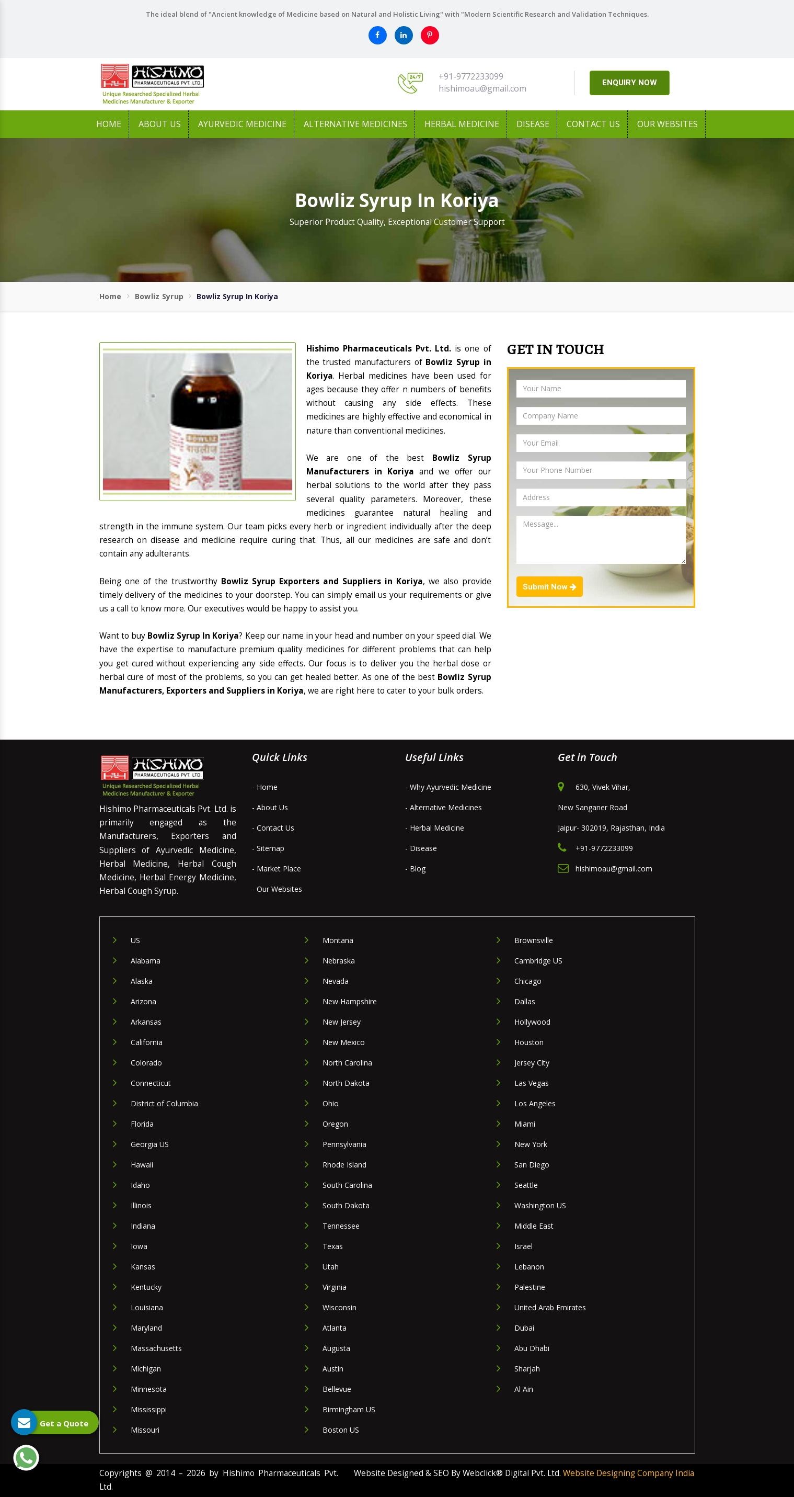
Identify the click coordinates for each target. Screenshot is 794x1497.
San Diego (531, 1165)
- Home (265, 787)
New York (530, 1144)
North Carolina (347, 1063)
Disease (532, 124)
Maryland (146, 1328)
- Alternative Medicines (443, 807)
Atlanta (335, 1328)
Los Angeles (535, 1103)
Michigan (146, 1369)
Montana (338, 940)
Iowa (139, 1246)
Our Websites (667, 124)
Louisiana (147, 1307)
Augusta (336, 1348)
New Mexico (344, 1042)
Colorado (146, 1063)
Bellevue (337, 1389)
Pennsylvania (344, 1144)
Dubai (524, 1328)
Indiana (143, 1226)
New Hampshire (350, 1001)
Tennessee (341, 1226)
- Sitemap (268, 848)
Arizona (143, 1001)
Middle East (534, 1226)
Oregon (335, 1124)
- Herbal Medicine (434, 828)
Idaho (140, 1185)
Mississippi (149, 1409)
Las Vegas (531, 1083)
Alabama (145, 961)
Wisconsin (339, 1307)
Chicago (528, 981)
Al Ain (523, 1389)
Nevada (336, 981)
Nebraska (339, 961)
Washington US (540, 1205)
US (135, 940)
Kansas (143, 1267)
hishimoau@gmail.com (482, 88)
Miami (524, 1124)
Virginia (335, 1287)
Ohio (331, 1103)
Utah (331, 1267)
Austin (333, 1369)
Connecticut (151, 1083)
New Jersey (342, 1022)
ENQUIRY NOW (629, 82)
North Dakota (346, 1083)
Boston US (341, 1430)
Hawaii (142, 1165)
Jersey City (531, 1063)
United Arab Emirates (550, 1307)
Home (108, 124)
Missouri (145, 1430)
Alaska (142, 981)
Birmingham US (349, 1409)
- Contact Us (273, 828)
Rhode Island (344, 1165)
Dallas (524, 1001)
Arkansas (146, 1022)
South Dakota (346, 1205)
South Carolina (347, 1185)
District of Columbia (164, 1103)
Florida (142, 1124)
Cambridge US (538, 961)
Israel (523, 1246)
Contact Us (593, 124)
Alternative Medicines (355, 124)
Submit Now (550, 587)
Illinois (141, 1205)
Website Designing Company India (628, 1473)
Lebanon (529, 1267)
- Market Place (276, 869)
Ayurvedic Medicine (242, 124)
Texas (333, 1246)
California (147, 1042)
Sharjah (527, 1369)
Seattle (526, 1185)
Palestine (529, 1287)
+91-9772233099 (471, 76)
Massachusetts (156, 1348)
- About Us (270, 807)
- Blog (415, 869)
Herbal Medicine (461, 124)
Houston (529, 1042)
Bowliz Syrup (159, 296)
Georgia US (150, 1144)
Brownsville (533, 940)
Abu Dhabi (531, 1348)
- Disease (421, 848)
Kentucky (146, 1287)
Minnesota (149, 1389)
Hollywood (532, 1022)
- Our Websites (277, 889)
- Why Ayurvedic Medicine (448, 787)
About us (160, 124)
